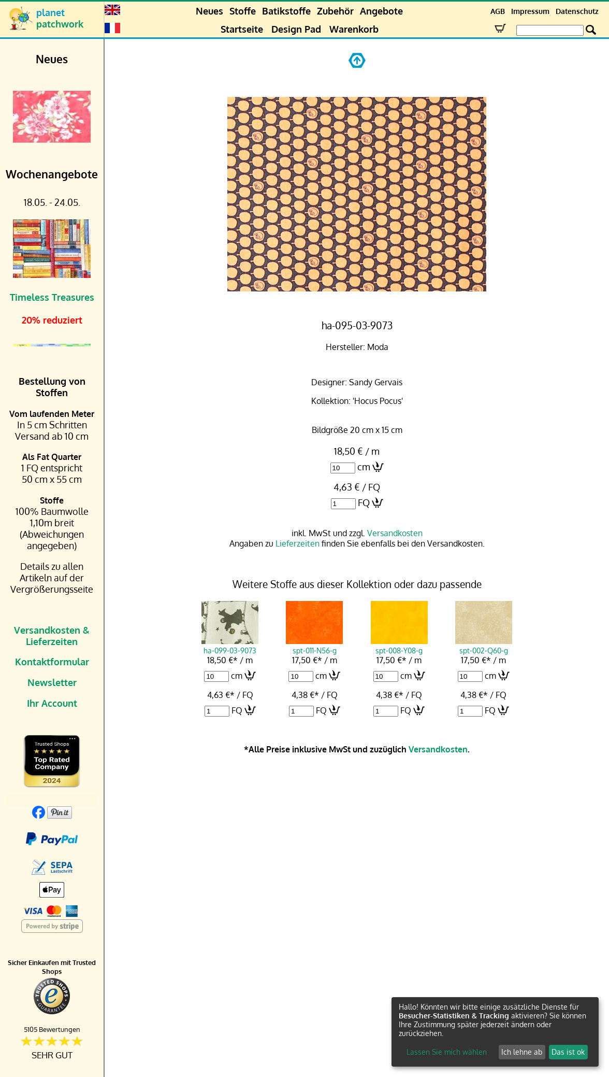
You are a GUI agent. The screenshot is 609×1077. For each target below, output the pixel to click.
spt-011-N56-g (314, 645)
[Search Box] (550, 30)
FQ (364, 502)
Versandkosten (395, 533)
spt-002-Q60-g (483, 645)
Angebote (381, 11)
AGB (497, 11)
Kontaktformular (52, 661)
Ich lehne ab (521, 1051)
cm (363, 466)
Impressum (530, 11)
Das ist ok (568, 1051)
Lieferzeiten (298, 543)
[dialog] (495, 1032)
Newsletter (52, 682)
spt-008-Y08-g (399, 645)
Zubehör (335, 11)
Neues (209, 11)
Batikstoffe (286, 11)
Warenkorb (354, 29)
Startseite (242, 29)
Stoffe (242, 11)
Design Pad (296, 29)
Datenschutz (577, 11)
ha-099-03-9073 (229, 645)
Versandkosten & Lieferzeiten (52, 635)
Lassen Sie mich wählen (447, 1051)
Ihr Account (52, 703)
